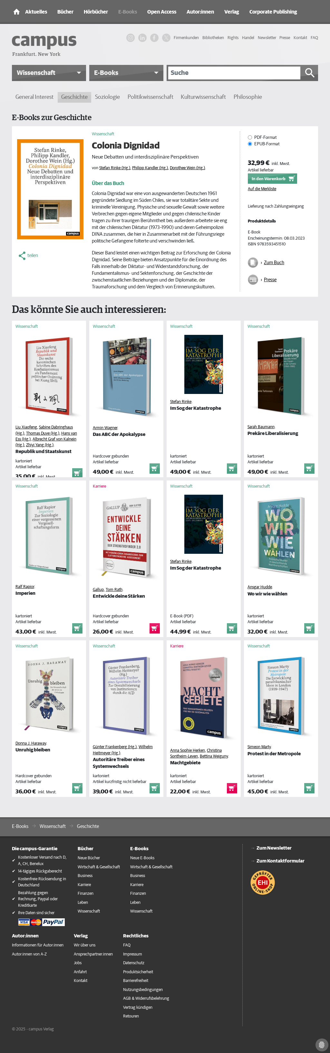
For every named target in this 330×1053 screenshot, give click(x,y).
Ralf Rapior (24, 587)
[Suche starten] (310, 73)
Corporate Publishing (273, 12)
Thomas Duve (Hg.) (42, 433)
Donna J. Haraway (30, 743)
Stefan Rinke (180, 402)
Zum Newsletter (274, 848)
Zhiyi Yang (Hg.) (39, 445)
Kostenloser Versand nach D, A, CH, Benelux (42, 860)
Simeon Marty (259, 747)
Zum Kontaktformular (281, 861)
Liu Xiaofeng (26, 427)
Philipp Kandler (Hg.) (150, 168)
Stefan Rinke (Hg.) (114, 168)
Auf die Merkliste (262, 189)
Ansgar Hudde (260, 587)
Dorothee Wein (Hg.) (187, 168)
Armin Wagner (105, 428)
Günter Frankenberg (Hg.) (115, 747)
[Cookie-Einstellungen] (321, 1044)
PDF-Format (265, 137)
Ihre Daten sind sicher (36, 913)
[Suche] (234, 73)
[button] (49, 73)
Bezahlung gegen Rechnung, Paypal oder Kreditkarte (38, 899)
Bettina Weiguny (214, 756)
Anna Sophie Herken (187, 750)
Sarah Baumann (261, 427)
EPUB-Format (267, 144)
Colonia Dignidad (126, 145)
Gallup (98, 590)
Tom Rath (114, 590)
